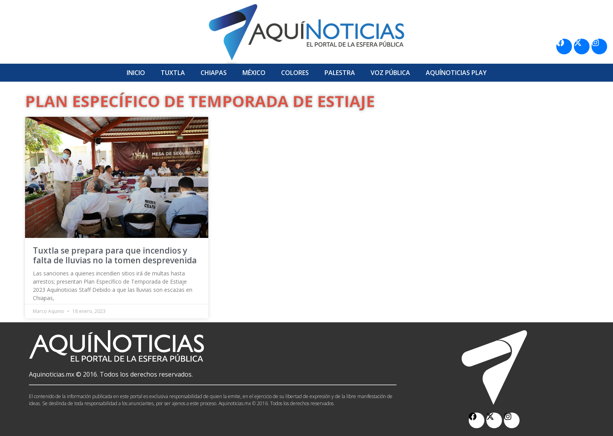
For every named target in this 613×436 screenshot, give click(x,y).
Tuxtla (173, 72)
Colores (295, 72)
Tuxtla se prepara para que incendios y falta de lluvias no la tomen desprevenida (115, 255)
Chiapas (214, 72)
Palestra (339, 72)
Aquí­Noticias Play (456, 72)
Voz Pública (390, 72)
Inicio (136, 72)
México (253, 72)
